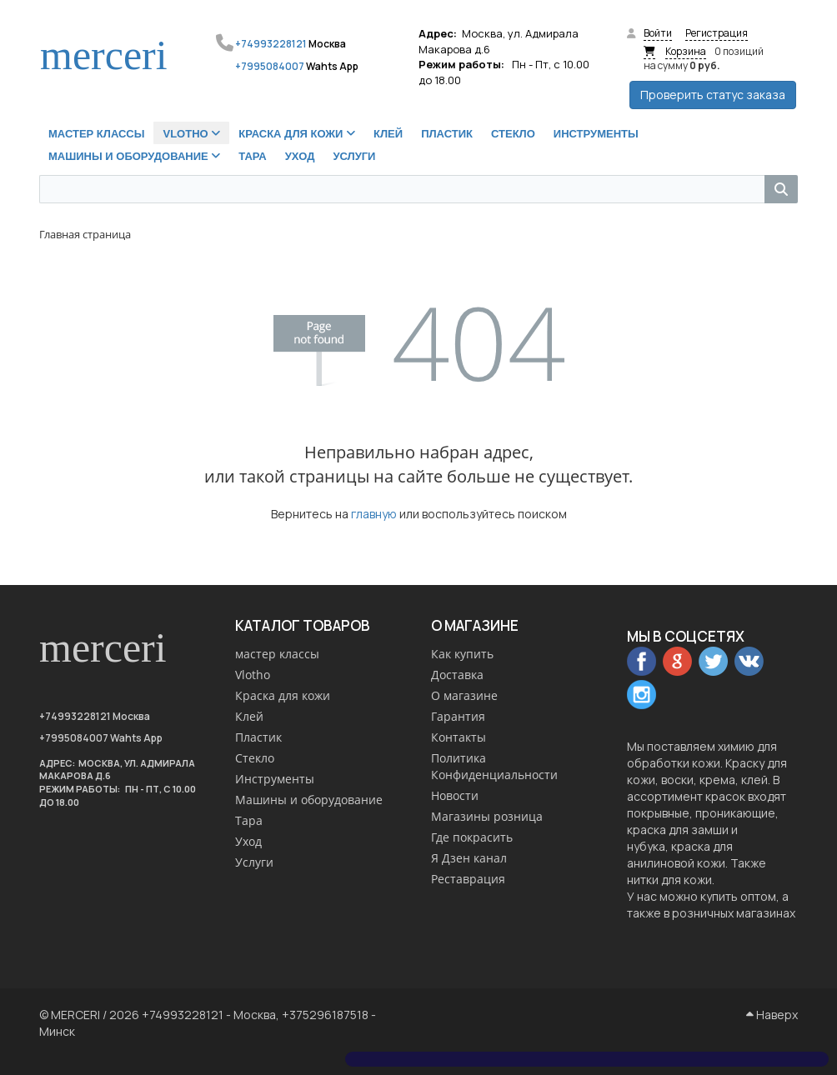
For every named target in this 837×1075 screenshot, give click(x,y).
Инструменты (274, 779)
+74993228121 (271, 44)
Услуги (254, 862)
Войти (658, 33)
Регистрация (716, 33)
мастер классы (277, 654)
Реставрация (468, 879)
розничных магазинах (733, 913)
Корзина (685, 51)
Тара (249, 820)
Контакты (458, 737)
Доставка (457, 674)
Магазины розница (487, 816)
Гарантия (458, 716)
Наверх (772, 1014)
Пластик (258, 737)
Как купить (462, 654)
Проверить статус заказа (712, 94)
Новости (455, 795)
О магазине (464, 695)
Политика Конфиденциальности (494, 766)
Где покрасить (472, 837)
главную (374, 514)
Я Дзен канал (469, 858)
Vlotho (252, 674)
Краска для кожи (282, 695)
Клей (249, 716)
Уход (248, 841)
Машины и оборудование (309, 800)
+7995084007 (269, 66)
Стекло (254, 758)
